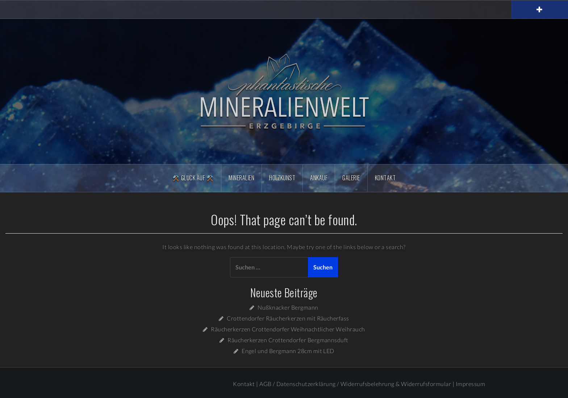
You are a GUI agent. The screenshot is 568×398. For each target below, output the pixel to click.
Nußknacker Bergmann (288, 307)
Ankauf (318, 177)
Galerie (351, 177)
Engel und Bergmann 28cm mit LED (288, 350)
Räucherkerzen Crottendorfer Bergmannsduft (287, 339)
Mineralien (241, 177)
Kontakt (385, 177)
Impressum (470, 383)
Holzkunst (282, 177)
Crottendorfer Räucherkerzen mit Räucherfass (288, 318)
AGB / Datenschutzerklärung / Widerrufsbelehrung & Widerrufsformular (355, 383)
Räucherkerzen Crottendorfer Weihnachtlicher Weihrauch (288, 329)
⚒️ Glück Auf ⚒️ (193, 177)
